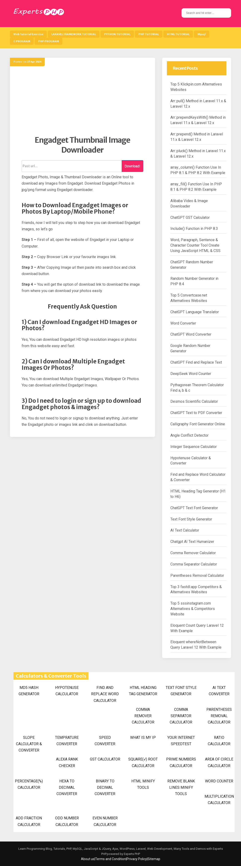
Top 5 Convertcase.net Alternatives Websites (188, 298)
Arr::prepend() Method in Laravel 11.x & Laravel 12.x (196, 137)
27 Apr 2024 (34, 61)
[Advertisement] (82, 102)
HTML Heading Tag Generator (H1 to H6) (198, 494)
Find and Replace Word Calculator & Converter (197, 477)
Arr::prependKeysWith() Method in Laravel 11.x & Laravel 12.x (198, 120)
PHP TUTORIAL (148, 34)
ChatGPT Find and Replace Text (196, 362)
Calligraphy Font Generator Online (197, 424)
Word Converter (183, 323)
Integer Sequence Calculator (193, 446)
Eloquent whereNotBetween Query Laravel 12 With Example (195, 645)
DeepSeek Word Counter (190, 373)
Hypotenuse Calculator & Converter (190, 461)
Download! (132, 166)
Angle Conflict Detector (189, 435)
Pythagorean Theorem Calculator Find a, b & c (197, 388)
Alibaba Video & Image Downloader (189, 203)
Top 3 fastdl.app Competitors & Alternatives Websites (196, 589)
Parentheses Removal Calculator (197, 575)
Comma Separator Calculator (193, 564)
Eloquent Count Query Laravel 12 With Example (197, 628)
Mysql (201, 34)
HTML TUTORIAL (178, 34)
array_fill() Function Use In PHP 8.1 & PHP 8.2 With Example (196, 187)
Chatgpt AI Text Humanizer (192, 541)
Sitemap (154, 859)
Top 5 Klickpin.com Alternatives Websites (196, 87)
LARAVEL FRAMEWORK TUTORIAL (73, 34)
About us (87, 859)
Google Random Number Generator (190, 348)
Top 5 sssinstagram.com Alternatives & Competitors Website (192, 608)
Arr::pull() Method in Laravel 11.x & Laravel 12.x (198, 104)
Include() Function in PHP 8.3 (194, 228)
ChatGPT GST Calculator (190, 217)
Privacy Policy (137, 859)
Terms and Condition (110, 859)
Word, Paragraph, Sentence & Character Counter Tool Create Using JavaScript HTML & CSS (195, 245)
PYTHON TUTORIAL (117, 34)
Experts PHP (131, 854)
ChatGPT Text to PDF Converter (196, 413)
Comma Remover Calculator (193, 553)
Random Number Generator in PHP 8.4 (194, 281)
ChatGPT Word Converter (190, 334)
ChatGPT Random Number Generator (191, 265)
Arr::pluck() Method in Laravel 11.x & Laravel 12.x (198, 154)
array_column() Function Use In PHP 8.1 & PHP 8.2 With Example (197, 170)
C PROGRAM (21, 41)
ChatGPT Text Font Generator (194, 508)
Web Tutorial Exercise (28, 34)
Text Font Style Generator (191, 519)
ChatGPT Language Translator (194, 312)
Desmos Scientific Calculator (194, 401)
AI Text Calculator (184, 530)
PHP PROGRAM (48, 41)
